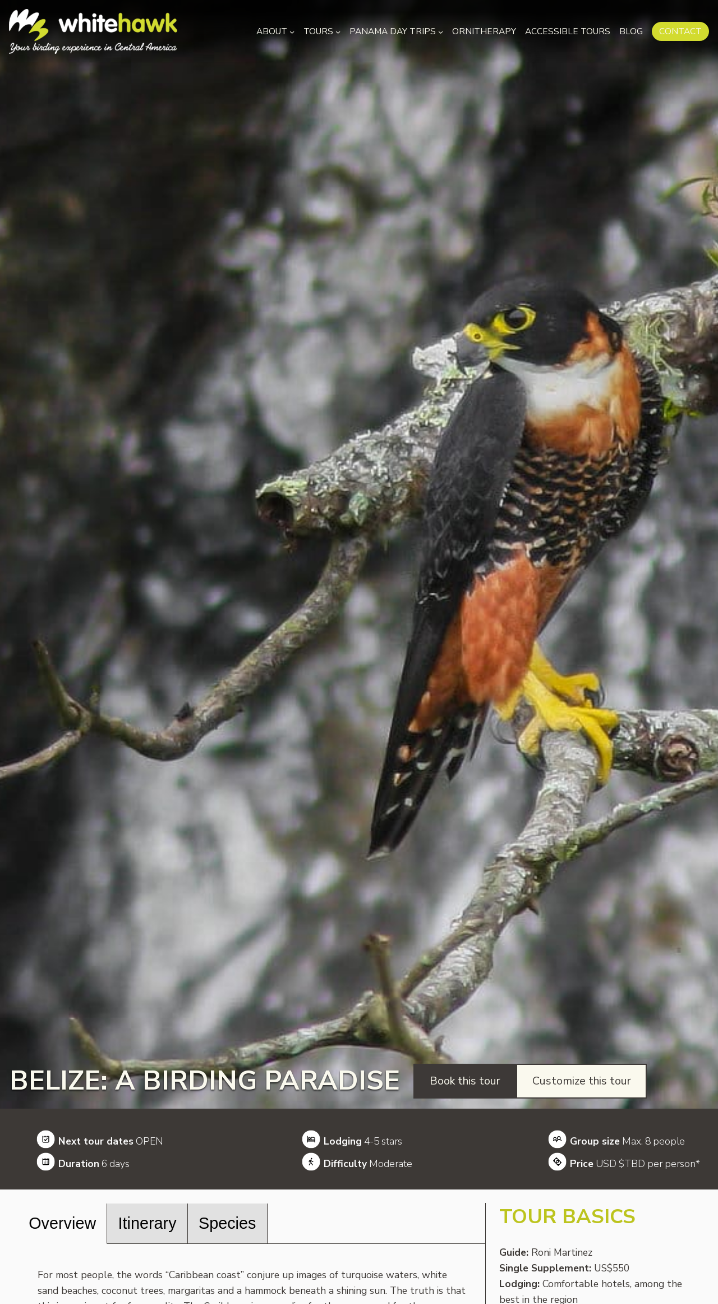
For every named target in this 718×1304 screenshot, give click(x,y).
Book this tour (465, 1080)
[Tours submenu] (337, 31)
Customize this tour (581, 1080)
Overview (62, 1223)
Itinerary (147, 1223)
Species (227, 1223)
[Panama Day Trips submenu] (440, 31)
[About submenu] (291, 31)
